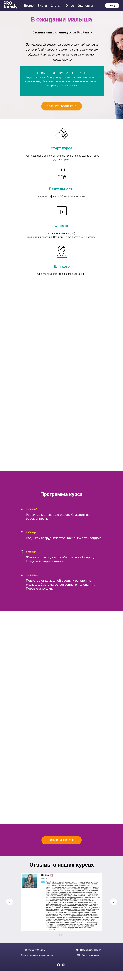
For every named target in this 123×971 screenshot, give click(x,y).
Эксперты (85, 6)
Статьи (56, 6)
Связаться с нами (90, 955)
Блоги (43, 6)
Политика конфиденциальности (37, 955)
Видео (29, 6)
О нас (70, 6)
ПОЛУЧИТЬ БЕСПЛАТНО (61, 106)
